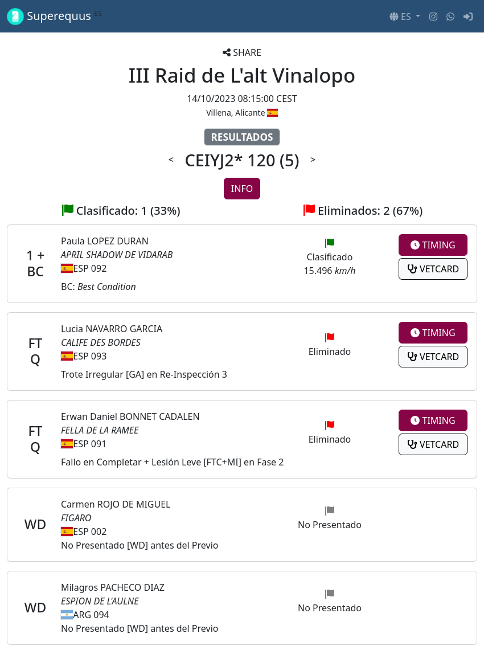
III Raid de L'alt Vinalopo (242, 75)
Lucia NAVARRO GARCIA (111, 328)
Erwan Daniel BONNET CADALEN (130, 416)
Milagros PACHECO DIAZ (113, 587)
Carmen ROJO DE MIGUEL (116, 504)
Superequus (54, 16)
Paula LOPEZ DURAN (105, 241)
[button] (405, 16)
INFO (242, 188)
